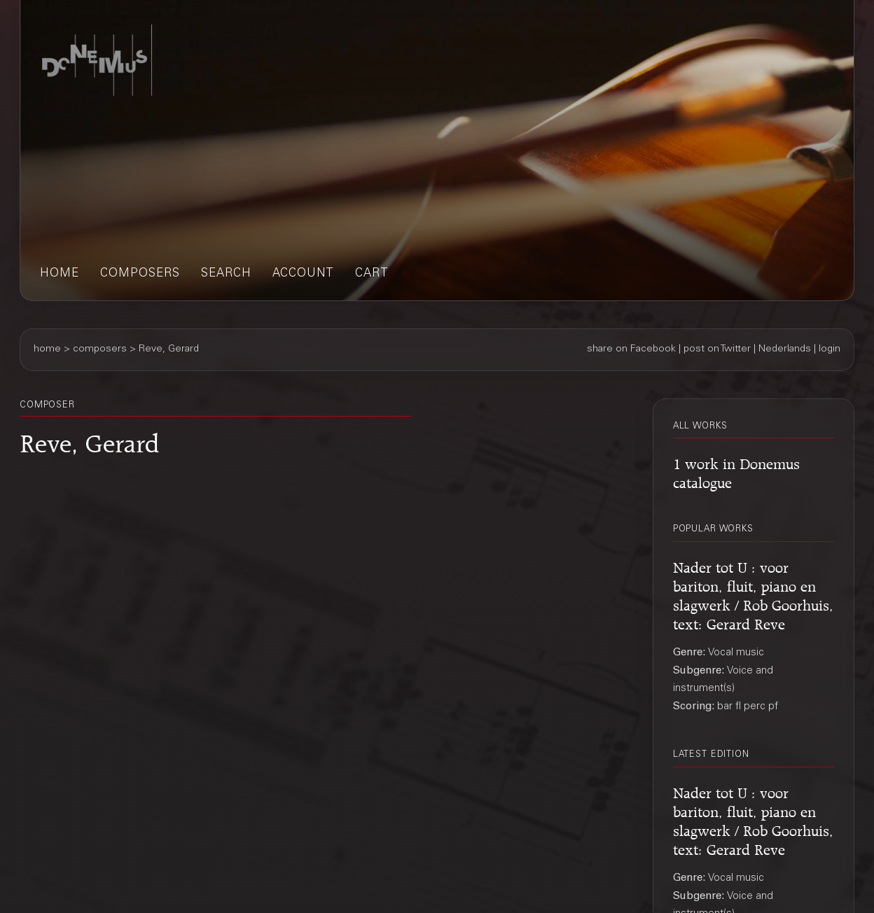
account (303, 274)
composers (140, 274)
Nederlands (784, 349)
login (829, 349)
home (59, 274)
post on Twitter (717, 349)
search (226, 274)
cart (372, 274)
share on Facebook (631, 349)
